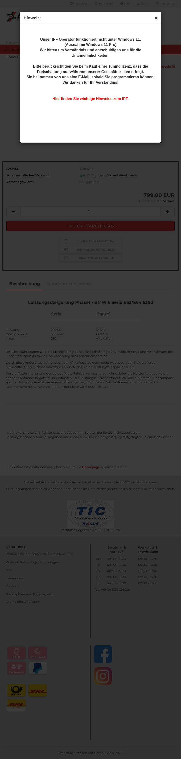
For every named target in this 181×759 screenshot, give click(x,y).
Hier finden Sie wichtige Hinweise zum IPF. (91, 99)
